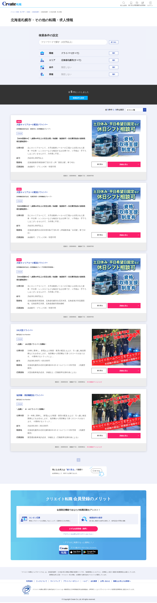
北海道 (28, 12)
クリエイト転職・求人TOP (17, 12)
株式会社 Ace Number (26, 365)
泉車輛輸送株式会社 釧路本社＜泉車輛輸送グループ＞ (42, 146)
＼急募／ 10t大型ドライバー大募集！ (32, 375)
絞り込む (115, 42)
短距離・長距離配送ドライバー (37, 428)
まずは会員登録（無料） (78, 564)
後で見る (99, 182)
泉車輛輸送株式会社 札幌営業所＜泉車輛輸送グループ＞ (43, 218)
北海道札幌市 (35, 12)
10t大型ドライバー (29, 359)
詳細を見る (123, 182)
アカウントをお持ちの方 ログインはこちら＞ (78, 571)
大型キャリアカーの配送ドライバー (40, 140)
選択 (116, 54)
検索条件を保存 (78, 109)
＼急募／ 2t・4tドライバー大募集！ (31, 444)
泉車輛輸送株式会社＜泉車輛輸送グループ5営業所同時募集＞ (44, 293)
